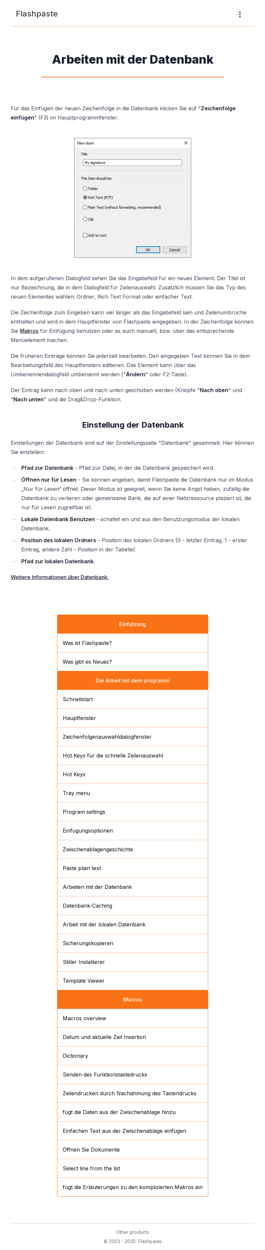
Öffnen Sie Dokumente (91, 1149)
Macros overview (84, 1018)
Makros (29, 331)
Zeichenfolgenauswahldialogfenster (107, 736)
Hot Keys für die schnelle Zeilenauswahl (113, 755)
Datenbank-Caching (87, 905)
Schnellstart (78, 699)
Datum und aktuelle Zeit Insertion (104, 1037)
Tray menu (76, 793)
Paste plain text (82, 868)
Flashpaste (37, 13)
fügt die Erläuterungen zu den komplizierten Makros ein (133, 1187)
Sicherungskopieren (88, 943)
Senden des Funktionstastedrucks (105, 1074)
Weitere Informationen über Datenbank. (60, 577)
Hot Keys (74, 774)
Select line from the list (91, 1168)
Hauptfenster (79, 718)
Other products (132, 1232)
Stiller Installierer (84, 962)
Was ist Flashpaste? (87, 643)
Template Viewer (84, 980)
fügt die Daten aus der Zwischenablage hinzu (119, 1112)
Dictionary (75, 1055)
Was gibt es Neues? (87, 661)
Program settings (84, 812)
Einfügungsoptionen (88, 830)
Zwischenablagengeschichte (98, 849)
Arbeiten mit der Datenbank (97, 887)
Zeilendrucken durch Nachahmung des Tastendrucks (129, 1093)
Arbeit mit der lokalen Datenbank (104, 924)
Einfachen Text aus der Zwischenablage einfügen (124, 1131)
